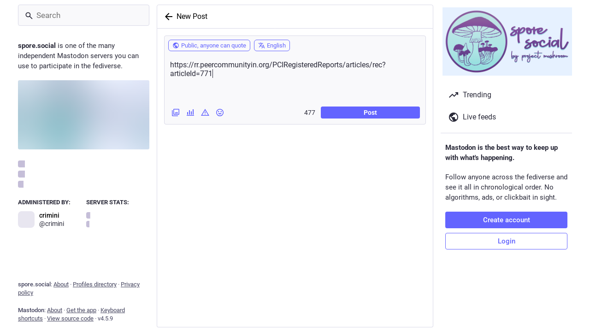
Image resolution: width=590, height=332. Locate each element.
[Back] (167, 16)
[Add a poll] (190, 112)
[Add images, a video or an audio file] (175, 112)
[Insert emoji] (219, 112)
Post (370, 112)
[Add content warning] (205, 112)
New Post (192, 16)
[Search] (83, 15)
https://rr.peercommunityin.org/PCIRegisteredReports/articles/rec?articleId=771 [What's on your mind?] (295, 78)
